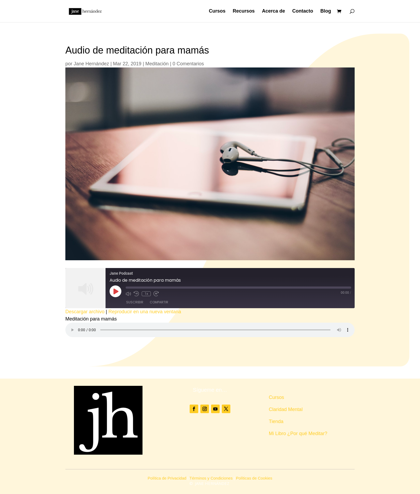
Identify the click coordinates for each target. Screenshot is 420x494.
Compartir (159, 302)
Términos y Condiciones (211, 478)
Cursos (217, 11)
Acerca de (273, 11)
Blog (325, 11)
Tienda (276, 421)
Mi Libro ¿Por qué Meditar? (298, 433)
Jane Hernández (91, 63)
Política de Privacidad (167, 478)
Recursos (244, 11)
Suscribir (134, 302)
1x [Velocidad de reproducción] (146, 294)
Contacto (302, 11)
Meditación (157, 63)
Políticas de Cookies (254, 478)
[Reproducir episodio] (115, 291)
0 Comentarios (188, 63)
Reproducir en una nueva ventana (144, 311)
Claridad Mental (286, 409)
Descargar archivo (84, 311)
